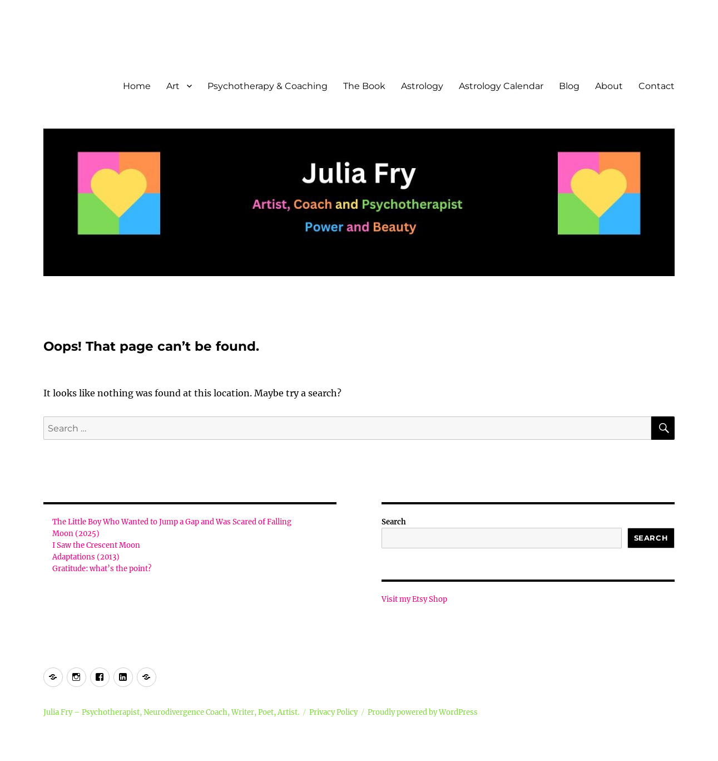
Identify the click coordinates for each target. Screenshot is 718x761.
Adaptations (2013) (86, 557)
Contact (656, 86)
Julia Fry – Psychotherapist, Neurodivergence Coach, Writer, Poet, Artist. (171, 712)
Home (137, 86)
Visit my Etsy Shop (414, 599)
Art (173, 86)
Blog (569, 86)
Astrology (422, 86)
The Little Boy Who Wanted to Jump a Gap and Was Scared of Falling (171, 522)
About (609, 86)
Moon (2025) (76, 533)
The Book (364, 86)
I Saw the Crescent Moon (96, 545)
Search (394, 522)
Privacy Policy (333, 712)
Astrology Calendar (501, 86)
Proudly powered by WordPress (423, 712)
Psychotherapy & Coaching (267, 86)
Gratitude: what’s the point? (101, 568)
